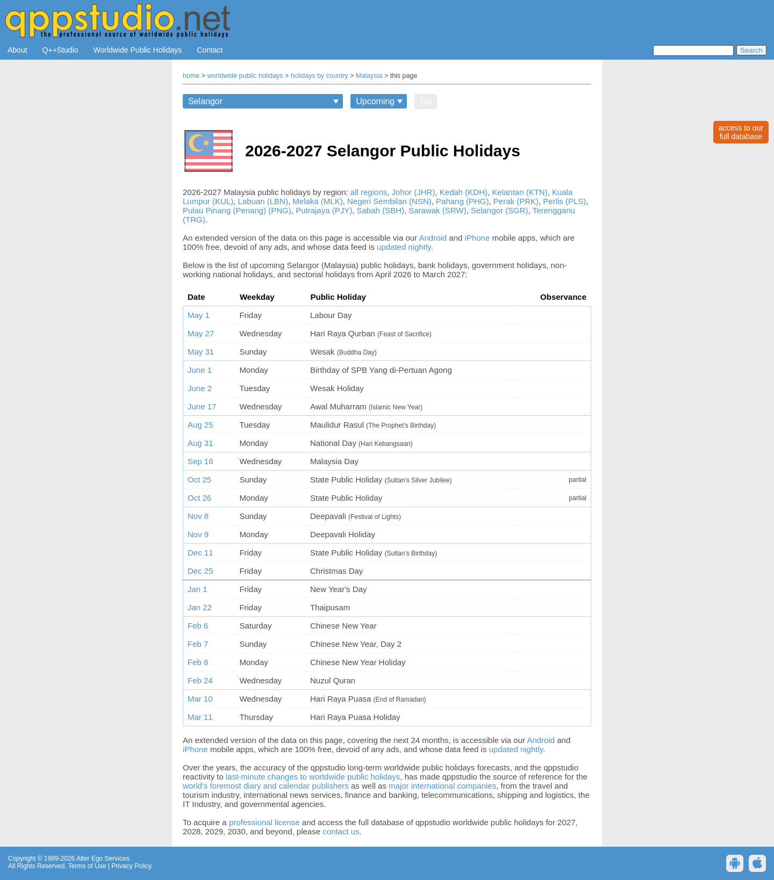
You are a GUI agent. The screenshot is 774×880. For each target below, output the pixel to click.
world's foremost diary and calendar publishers (266, 785)
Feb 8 (198, 662)
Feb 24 (200, 680)
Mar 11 (200, 717)
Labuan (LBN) (263, 201)
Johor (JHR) (413, 192)
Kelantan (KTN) (519, 192)
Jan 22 (200, 607)
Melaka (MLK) (317, 201)
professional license (264, 822)
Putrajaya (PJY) (324, 210)
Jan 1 (197, 589)
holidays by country (319, 76)
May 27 (201, 333)
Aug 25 (200, 424)
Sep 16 (200, 461)
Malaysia (369, 76)
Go (425, 101)
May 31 (201, 351)
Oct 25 (199, 479)
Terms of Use (87, 866)
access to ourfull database (741, 132)
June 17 (202, 406)
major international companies (442, 785)
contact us (340, 831)
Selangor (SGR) (499, 210)
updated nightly (404, 246)
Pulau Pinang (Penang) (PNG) (237, 210)
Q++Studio (60, 50)
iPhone (477, 237)
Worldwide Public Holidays (138, 50)
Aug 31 (200, 443)
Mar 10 (200, 698)
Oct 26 (199, 497)
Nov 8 (198, 516)
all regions (368, 192)
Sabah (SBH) (380, 210)
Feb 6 (198, 625)
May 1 (199, 315)
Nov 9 (198, 534)
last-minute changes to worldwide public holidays (313, 776)
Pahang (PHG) (462, 201)
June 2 (200, 388)
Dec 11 (200, 552)
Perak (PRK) (516, 201)
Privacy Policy (131, 866)
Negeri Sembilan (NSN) (389, 201)
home (191, 76)
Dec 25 (200, 570)
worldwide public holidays (245, 76)
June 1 (200, 369)
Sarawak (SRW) (437, 210)
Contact (210, 50)
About (17, 50)
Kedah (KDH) (464, 192)
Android (433, 237)
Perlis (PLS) (564, 201)
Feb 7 (198, 643)
